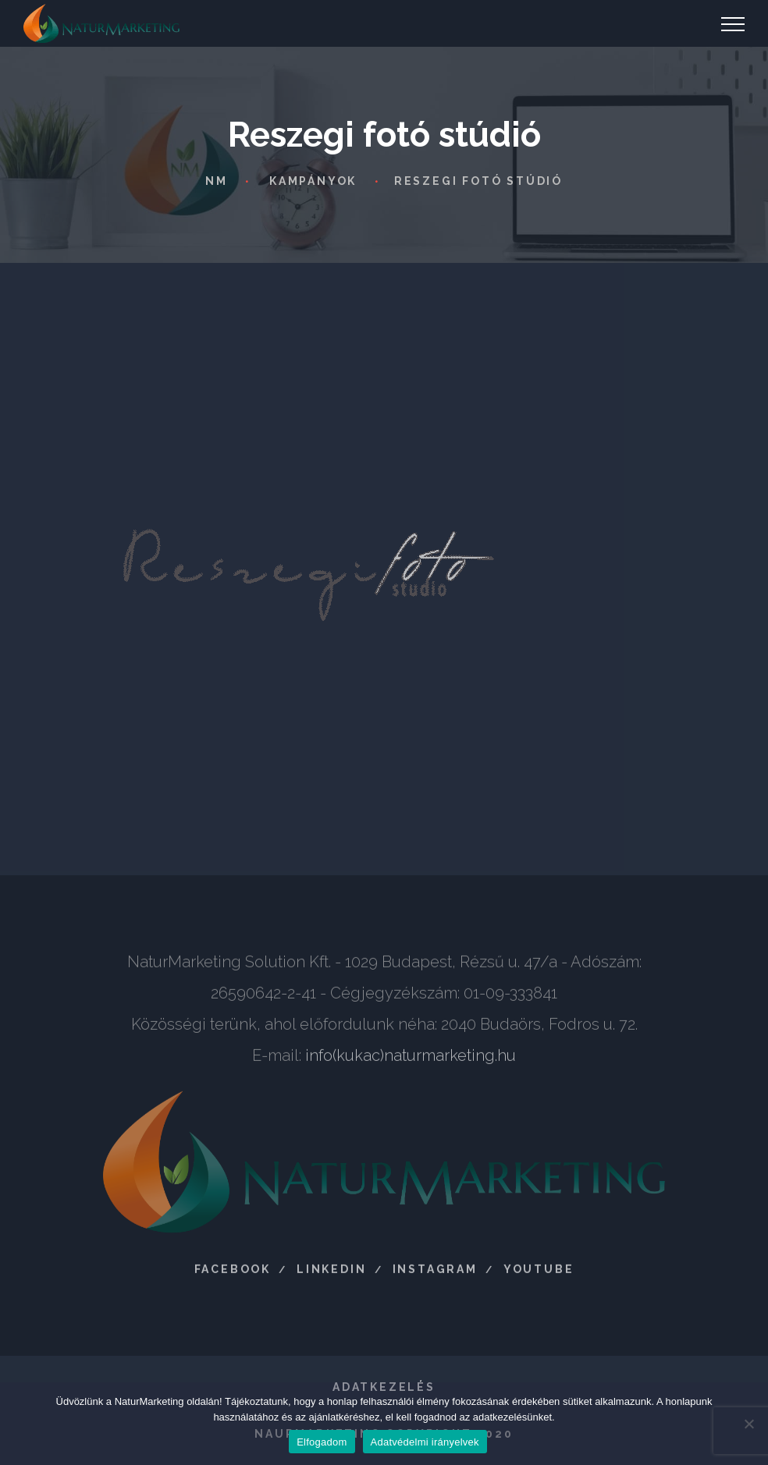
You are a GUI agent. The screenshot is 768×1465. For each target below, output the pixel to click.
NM (216, 181)
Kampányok (313, 181)
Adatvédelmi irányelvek (425, 1442)
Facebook (232, 1274)
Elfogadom (322, 1442)
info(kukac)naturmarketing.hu (410, 1061)
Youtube (538, 1274)
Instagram (435, 1274)
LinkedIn (331, 1274)
